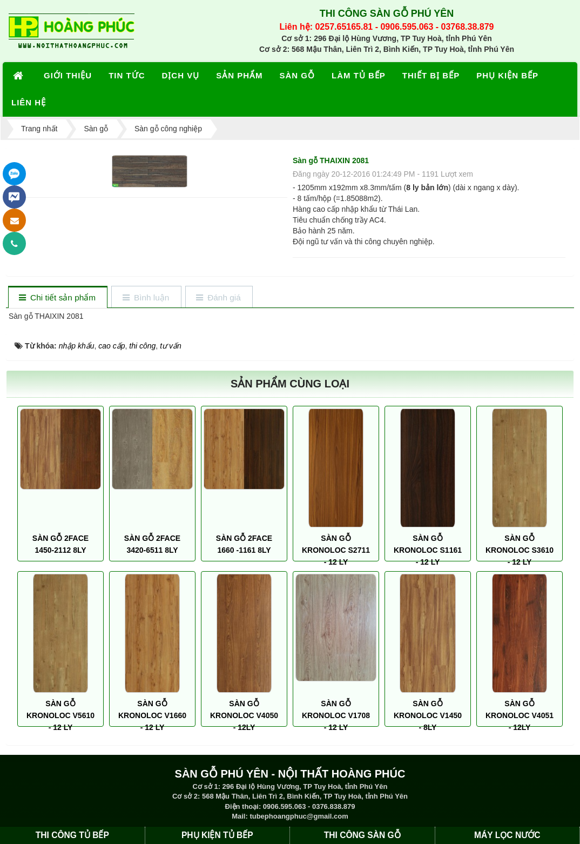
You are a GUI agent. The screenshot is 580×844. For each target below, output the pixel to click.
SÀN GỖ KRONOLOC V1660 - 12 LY (152, 715)
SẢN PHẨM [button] (239, 75)
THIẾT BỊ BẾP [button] (431, 75)
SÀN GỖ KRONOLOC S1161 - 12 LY (428, 550)
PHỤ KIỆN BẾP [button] (507, 75)
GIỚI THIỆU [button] (68, 75)
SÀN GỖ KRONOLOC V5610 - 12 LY (60, 715)
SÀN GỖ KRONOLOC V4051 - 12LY (519, 715)
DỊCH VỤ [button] (181, 75)
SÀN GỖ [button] (297, 75)
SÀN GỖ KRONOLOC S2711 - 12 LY (336, 550)
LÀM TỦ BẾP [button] (359, 75)
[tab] (57, 298)
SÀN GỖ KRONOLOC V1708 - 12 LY (336, 715)
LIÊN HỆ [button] (28, 102)
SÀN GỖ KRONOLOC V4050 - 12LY (244, 715)
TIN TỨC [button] (127, 75)
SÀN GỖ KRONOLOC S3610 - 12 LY (519, 550)
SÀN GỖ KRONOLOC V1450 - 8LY (428, 715)
